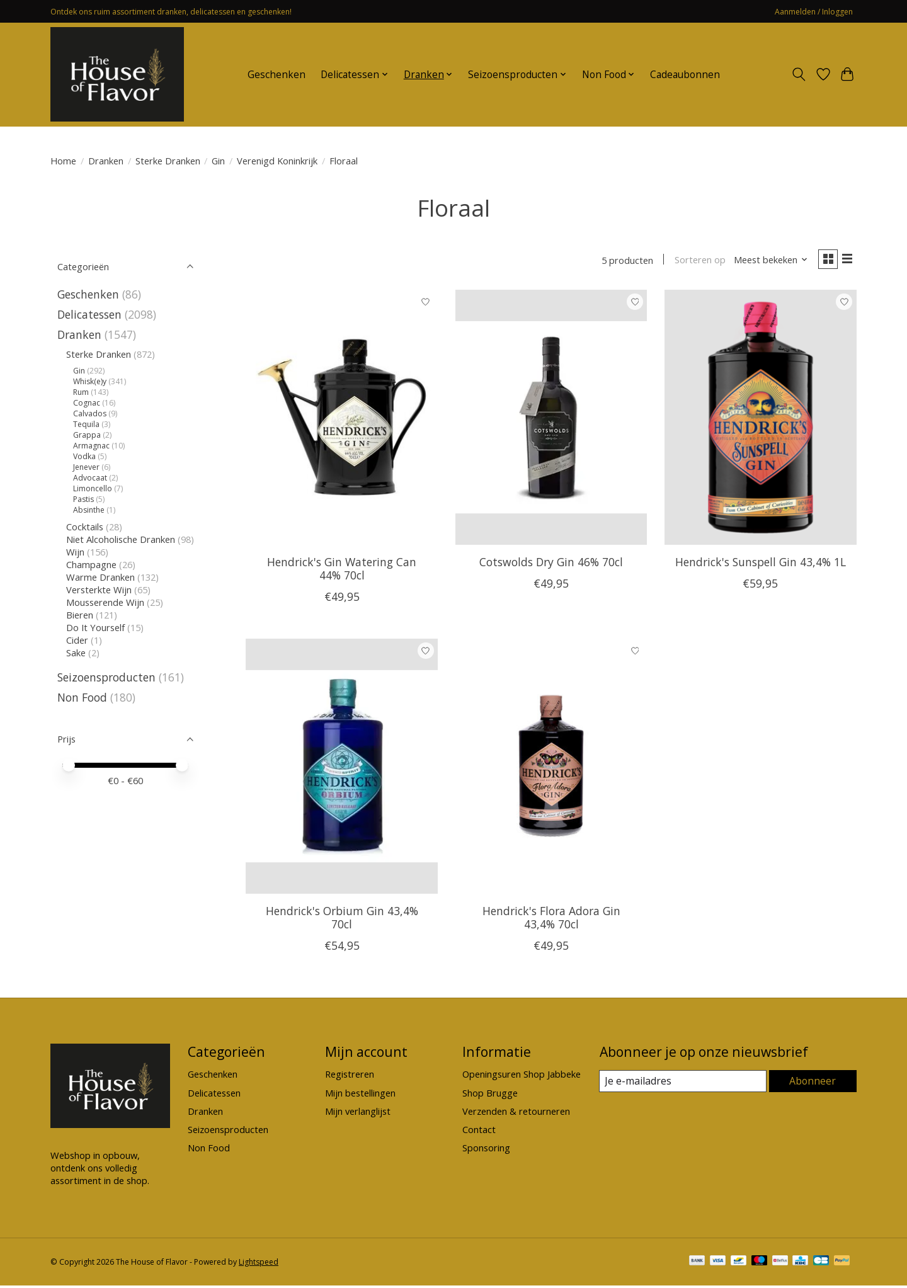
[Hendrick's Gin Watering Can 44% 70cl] (342, 419)
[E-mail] (683, 1084)
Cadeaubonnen (685, 74)
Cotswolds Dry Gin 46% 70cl (551, 564)
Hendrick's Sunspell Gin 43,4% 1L (760, 564)
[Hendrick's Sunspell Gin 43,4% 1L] (761, 419)
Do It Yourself (95, 627)
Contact (479, 1132)
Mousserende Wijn (105, 602)
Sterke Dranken (167, 160)
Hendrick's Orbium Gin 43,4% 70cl (342, 920)
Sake (76, 652)
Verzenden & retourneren (516, 1113)
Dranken (105, 160)
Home (63, 160)
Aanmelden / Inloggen (814, 11)
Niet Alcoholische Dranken (120, 539)
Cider (77, 640)
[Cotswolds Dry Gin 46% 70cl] (551, 419)
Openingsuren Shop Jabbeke (521, 1077)
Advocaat (90, 477)
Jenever (86, 467)
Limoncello (92, 488)
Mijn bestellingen (360, 1095)
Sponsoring (486, 1150)
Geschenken (276, 74)
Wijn (75, 551)
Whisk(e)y (89, 381)
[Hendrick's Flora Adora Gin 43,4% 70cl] (551, 768)
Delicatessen (89, 314)
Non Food (82, 697)
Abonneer (812, 1083)
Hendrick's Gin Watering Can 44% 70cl (341, 571)
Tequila (86, 424)
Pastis (83, 499)
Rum (81, 392)
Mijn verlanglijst (358, 1113)
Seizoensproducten (106, 677)
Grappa (87, 435)
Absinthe (89, 509)
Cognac (86, 402)
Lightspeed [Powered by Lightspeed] (258, 1264)
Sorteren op (694, 261)
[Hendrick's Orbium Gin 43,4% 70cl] (342, 768)
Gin (218, 160)
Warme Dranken (100, 577)
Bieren (79, 614)
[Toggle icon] (799, 74)
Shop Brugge (490, 1095)
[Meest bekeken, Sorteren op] (766, 261)
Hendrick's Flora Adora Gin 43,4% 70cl (551, 920)
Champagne (91, 564)
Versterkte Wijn (99, 589)
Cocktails (84, 526)
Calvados (89, 413)
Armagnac (91, 445)
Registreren (349, 1077)
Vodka (84, 456)
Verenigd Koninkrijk (277, 160)
